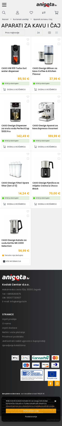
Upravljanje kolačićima (13, 345)
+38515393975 (13, 293)
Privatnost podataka (12, 336)
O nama (6, 323)
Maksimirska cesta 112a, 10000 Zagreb (21, 289)
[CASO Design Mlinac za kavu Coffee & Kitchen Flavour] (46, 89)
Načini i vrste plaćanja (13, 332)
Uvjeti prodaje (9, 319)
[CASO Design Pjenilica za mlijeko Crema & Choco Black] (46, 204)
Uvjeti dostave (9, 327)
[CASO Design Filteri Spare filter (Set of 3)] (15, 204)
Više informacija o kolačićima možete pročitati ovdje (30, 406)
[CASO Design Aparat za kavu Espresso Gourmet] (46, 146)
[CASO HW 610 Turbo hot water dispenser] (15, 89)
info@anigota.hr (18, 301)
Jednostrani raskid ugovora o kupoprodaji (23, 341)
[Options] (31, 417)
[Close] (31, 411)
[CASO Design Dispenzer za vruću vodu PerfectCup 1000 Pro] (15, 146)
